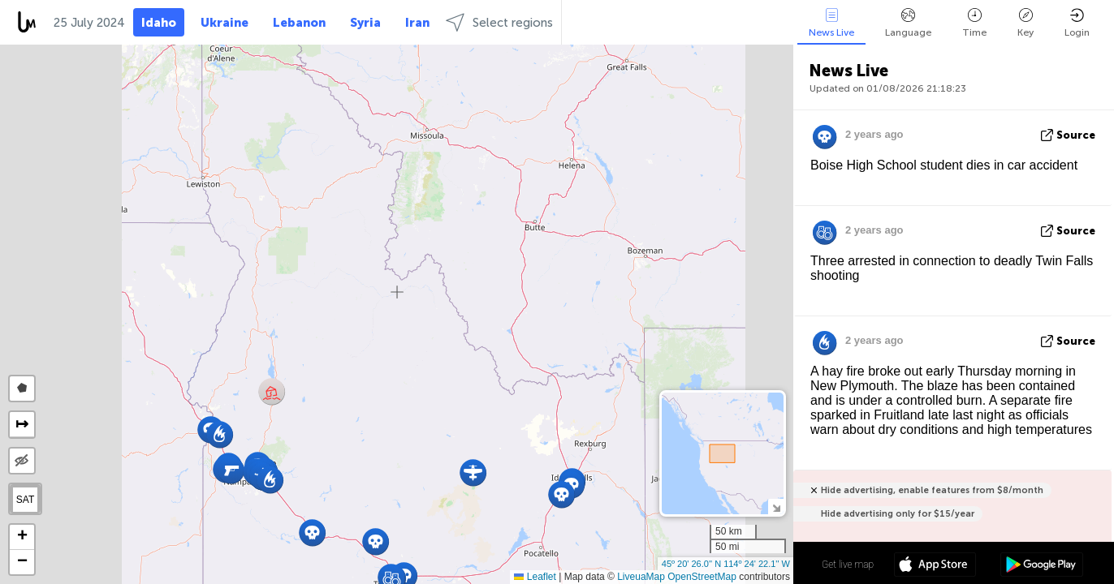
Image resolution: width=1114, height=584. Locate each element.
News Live (831, 23)
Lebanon (299, 22)
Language (908, 23)
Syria (365, 22)
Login (1077, 23)
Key (1025, 23)
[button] (375, 541)
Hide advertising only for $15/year (897, 514)
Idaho (158, 22)
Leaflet (534, 576)
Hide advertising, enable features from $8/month (932, 490)
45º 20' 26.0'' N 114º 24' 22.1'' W (726, 564)
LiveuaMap (641, 576)
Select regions (499, 22)
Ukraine (224, 22)
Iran (417, 22)
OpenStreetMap (701, 576)
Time (974, 23)
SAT (25, 499)
